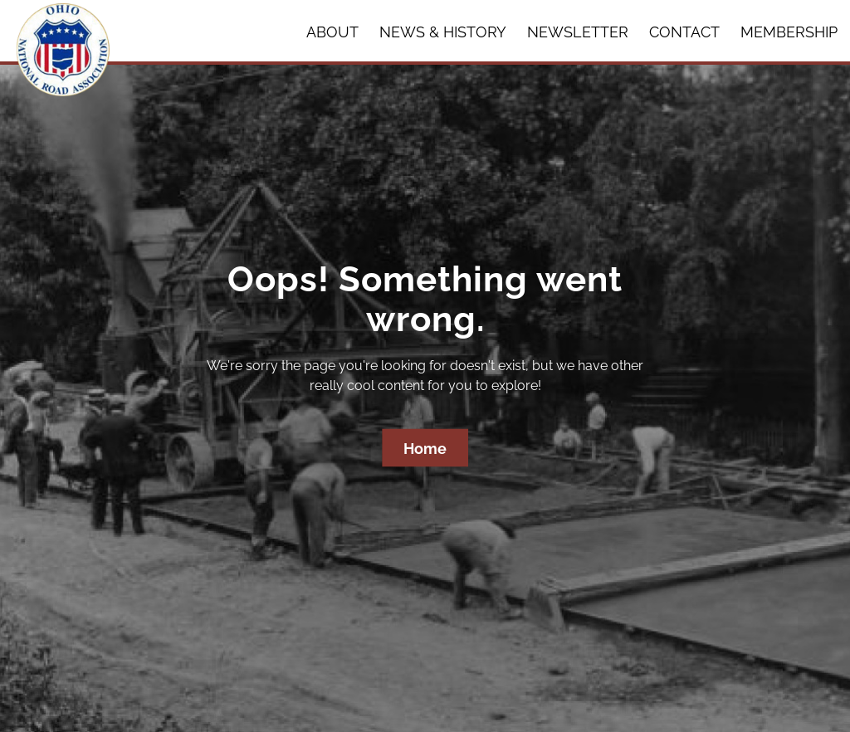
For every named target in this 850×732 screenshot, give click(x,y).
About (332, 32)
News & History (442, 32)
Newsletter (577, 32)
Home (425, 448)
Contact (684, 32)
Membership (789, 32)
